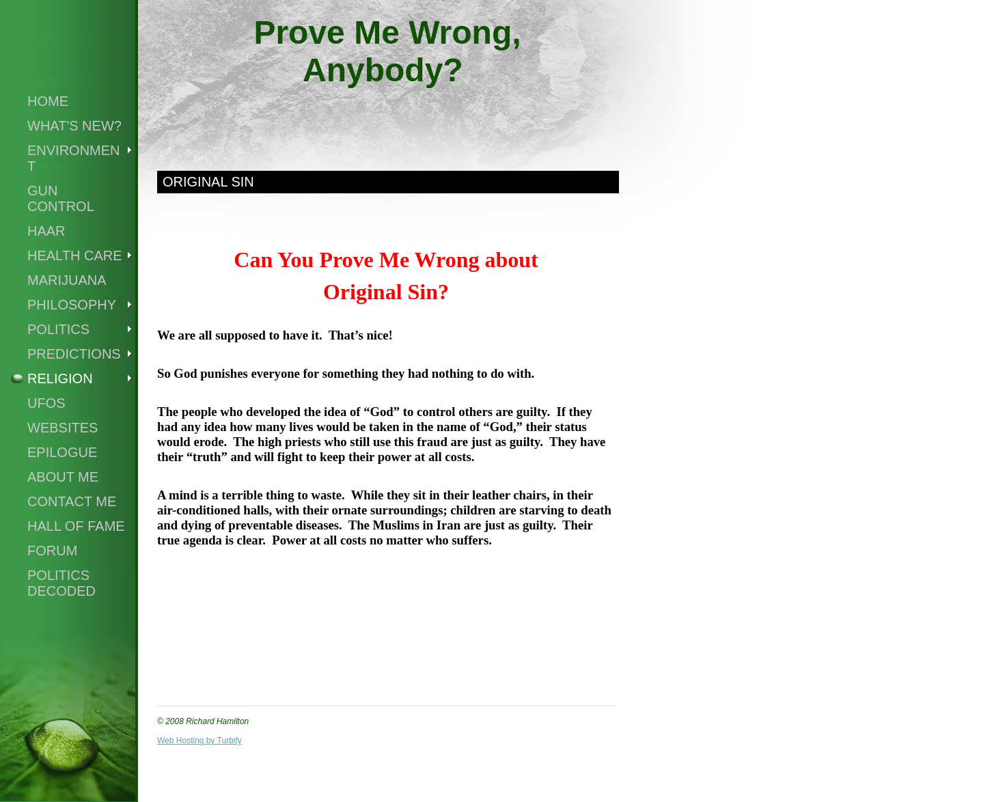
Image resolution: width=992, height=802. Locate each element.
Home (47, 101)
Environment (73, 158)
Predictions (74, 353)
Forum (52, 550)
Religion (60, 378)
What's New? (74, 125)
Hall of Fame (76, 526)
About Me (62, 476)
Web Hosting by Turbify (199, 740)
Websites (62, 427)
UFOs (46, 403)
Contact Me (71, 501)
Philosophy (71, 304)
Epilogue (62, 452)
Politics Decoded (61, 583)
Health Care (74, 255)
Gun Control (60, 198)
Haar (46, 230)
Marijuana (67, 280)
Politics (58, 329)
